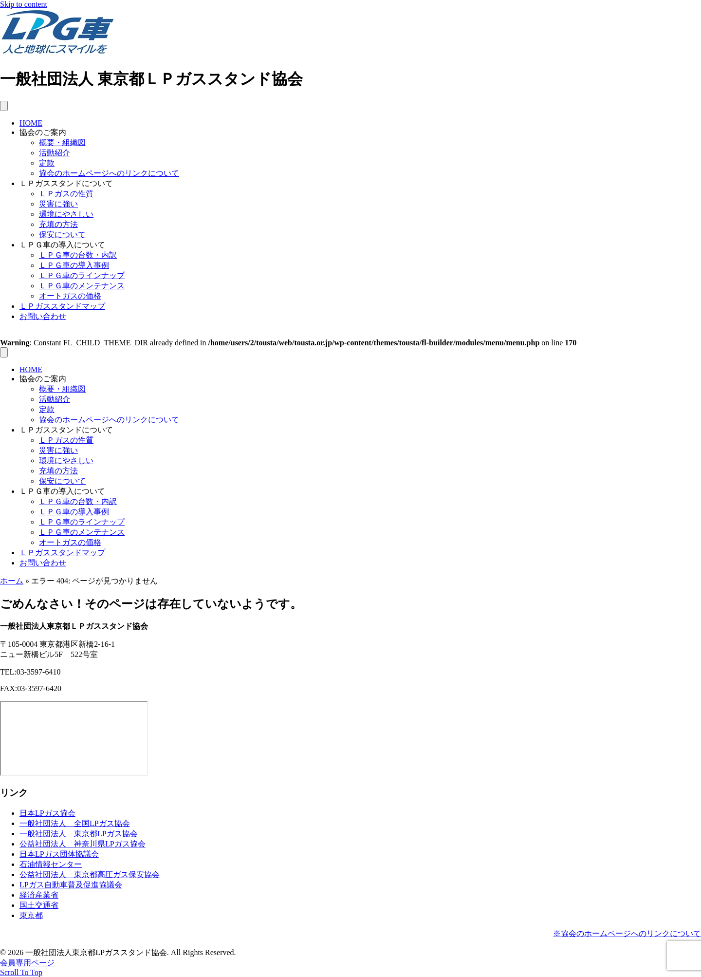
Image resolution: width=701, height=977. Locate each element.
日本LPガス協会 (47, 813)
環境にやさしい (66, 214)
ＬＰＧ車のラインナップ (82, 275)
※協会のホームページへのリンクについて (627, 933)
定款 (47, 163)
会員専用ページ (27, 962)
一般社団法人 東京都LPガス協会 (78, 833)
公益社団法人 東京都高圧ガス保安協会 (89, 874)
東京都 (31, 915)
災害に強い (58, 204)
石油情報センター (50, 864)
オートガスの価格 (70, 296)
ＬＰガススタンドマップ (62, 306)
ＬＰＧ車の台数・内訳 (78, 255)
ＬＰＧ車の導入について (62, 245)
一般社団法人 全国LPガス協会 (74, 823)
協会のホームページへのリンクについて (109, 173)
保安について (62, 234)
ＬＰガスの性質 (66, 193)
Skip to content (23, 4)
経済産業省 (38, 895)
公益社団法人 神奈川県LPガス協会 (82, 844)
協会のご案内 (42, 132)
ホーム (11, 581)
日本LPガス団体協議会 (59, 854)
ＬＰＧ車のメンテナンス (82, 286)
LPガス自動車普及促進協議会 (70, 885)
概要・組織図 (62, 142)
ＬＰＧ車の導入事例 (74, 265)
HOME (30, 123)
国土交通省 (38, 905)
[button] (21, 972)
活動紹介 (54, 153)
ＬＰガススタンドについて (66, 183)
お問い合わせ (42, 316)
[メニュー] (4, 106)
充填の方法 (58, 224)
